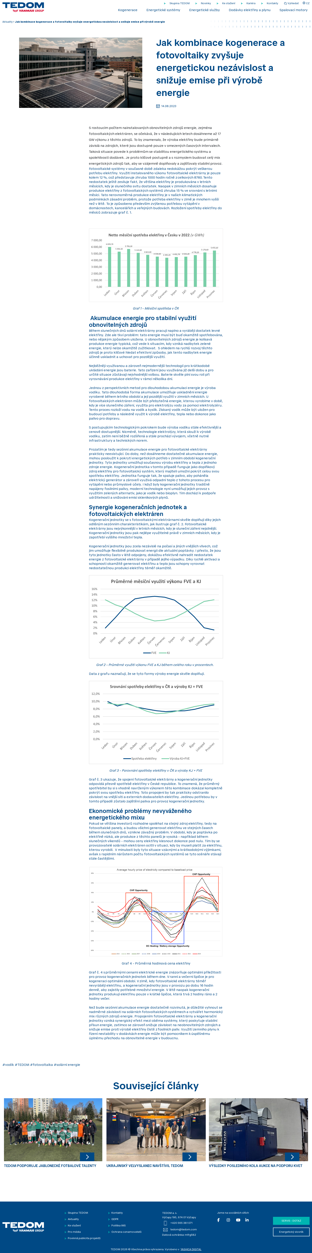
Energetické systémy (163, 10)
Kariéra (251, 3)
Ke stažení (228, 3)
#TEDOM (22, 1065)
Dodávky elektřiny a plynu (250, 10)
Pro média (74, 1232)
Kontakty (272, 3)
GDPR (114, 1219)
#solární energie (67, 1065)
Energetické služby (204, 10)
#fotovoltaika (41, 1065)
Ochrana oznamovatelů (126, 1232)
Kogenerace (127, 10)
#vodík (8, 1065)
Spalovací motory (294, 10)
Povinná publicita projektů (84, 1238)
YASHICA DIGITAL (190, 1249)
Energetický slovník (291, 1232)
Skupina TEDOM (180, 3)
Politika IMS (118, 1225)
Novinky (206, 3)
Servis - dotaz (291, 1221)
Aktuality (7, 22)
